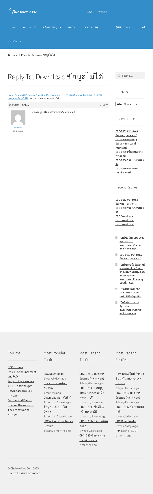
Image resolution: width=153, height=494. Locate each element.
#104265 (104, 105)
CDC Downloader (124, 216)
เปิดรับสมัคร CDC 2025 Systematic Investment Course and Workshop (132, 243)
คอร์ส (71, 27)
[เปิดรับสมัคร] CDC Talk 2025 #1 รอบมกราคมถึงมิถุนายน (130, 292)
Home (11, 27)
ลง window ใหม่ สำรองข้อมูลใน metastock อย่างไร (129, 378)
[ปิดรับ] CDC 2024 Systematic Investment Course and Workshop (130, 308)
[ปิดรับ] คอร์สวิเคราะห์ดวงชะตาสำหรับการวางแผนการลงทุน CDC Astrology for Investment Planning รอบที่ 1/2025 (132, 273)
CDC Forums (29, 95)
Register (102, 11)
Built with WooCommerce (24, 473)
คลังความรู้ (49, 27)
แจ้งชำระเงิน (90, 27)
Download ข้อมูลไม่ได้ (18, 98)
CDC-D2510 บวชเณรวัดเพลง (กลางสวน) (131, 256)
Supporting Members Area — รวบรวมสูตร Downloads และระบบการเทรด (69, 95)
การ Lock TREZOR (126, 430)
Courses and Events (20, 400)
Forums (26, 27)
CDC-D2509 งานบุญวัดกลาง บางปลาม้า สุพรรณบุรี (126, 143)
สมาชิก (12, 41)
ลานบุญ (13, 414)
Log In (90, 11)
